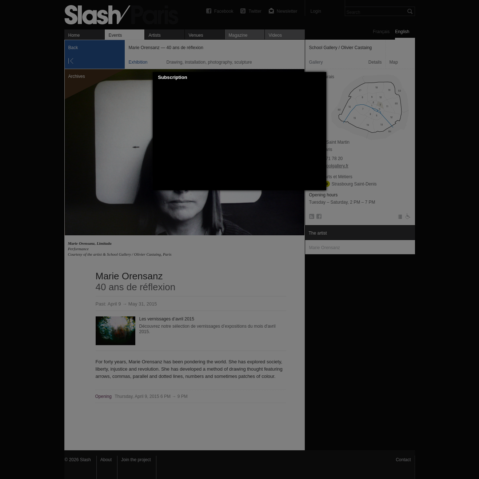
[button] (321, 77)
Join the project (136, 459)
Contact (403, 459)
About (106, 459)
